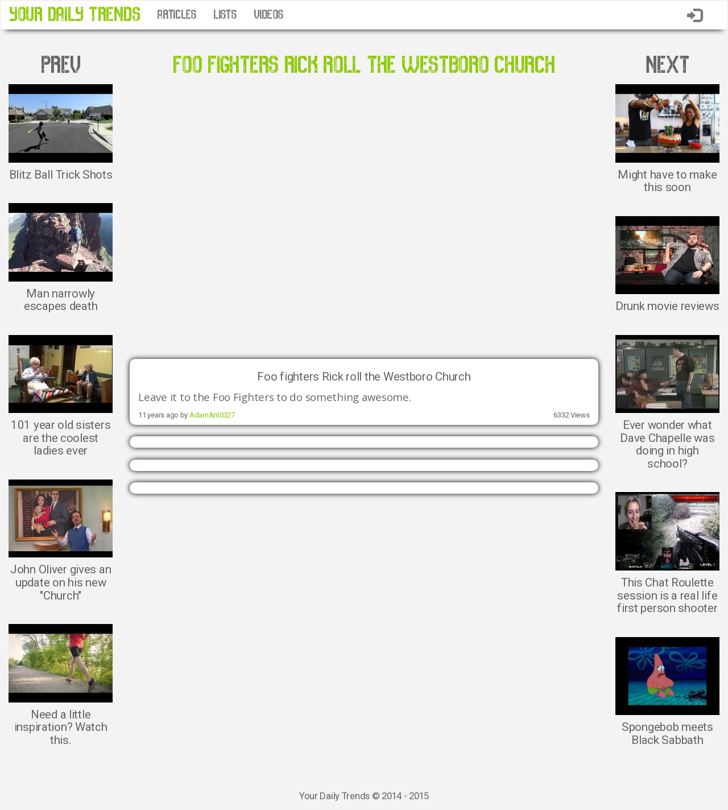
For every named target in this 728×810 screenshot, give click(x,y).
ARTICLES (176, 15)
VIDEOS (268, 15)
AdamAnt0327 (212, 415)
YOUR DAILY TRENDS (74, 14)
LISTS (225, 15)
